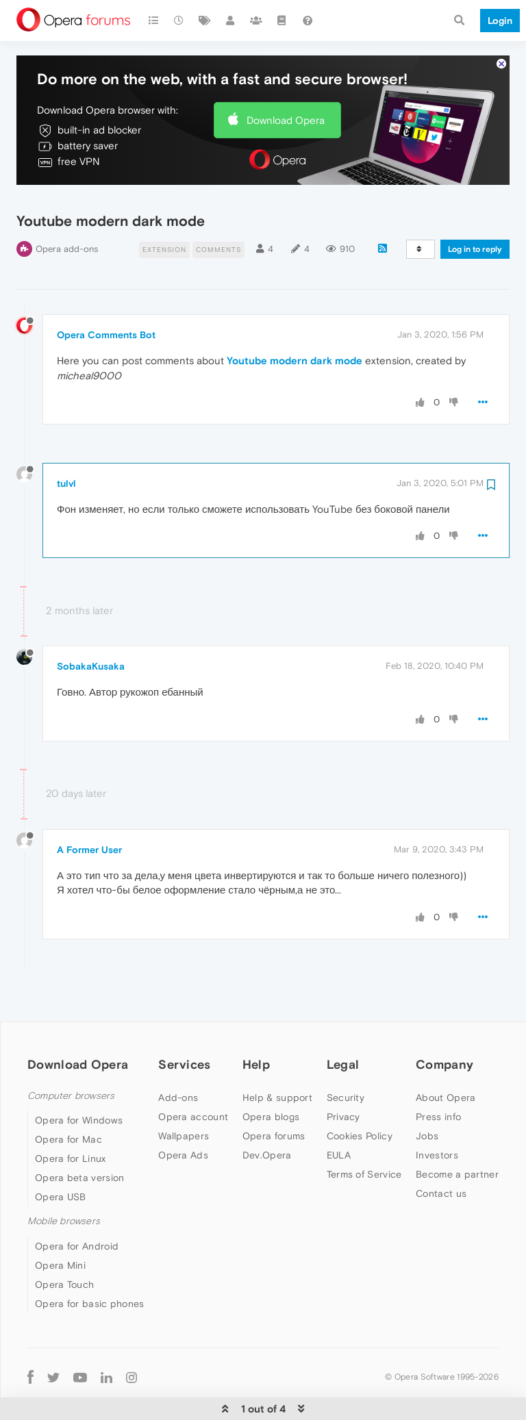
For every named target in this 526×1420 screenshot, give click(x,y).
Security (345, 1055)
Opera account (193, 1074)
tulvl (66, 441)
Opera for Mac (68, 1098)
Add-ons (178, 1055)
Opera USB (60, 1155)
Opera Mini (60, 1223)
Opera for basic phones (90, 1261)
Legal (343, 1022)
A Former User (89, 807)
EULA (339, 1113)
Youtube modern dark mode (294, 319)
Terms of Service (364, 1132)
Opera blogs (270, 1074)
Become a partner (457, 1132)
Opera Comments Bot (106, 293)
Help (256, 1022)
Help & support (277, 1055)
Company (444, 1022)
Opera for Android (76, 1204)
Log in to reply (475, 208)
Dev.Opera (267, 1113)
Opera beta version (79, 1136)
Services (184, 1022)
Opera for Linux (70, 1117)
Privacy (343, 1074)
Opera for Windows (79, 1079)
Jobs (427, 1094)
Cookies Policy (359, 1094)
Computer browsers (70, 1054)
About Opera (445, 1055)
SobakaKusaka (91, 625)
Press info (438, 1074)
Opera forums (273, 1094)
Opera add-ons (67, 208)
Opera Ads (183, 1113)
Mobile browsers (63, 1180)
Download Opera (286, 78)
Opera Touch (64, 1242)
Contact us (441, 1151)
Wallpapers (183, 1094)
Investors (437, 1113)
